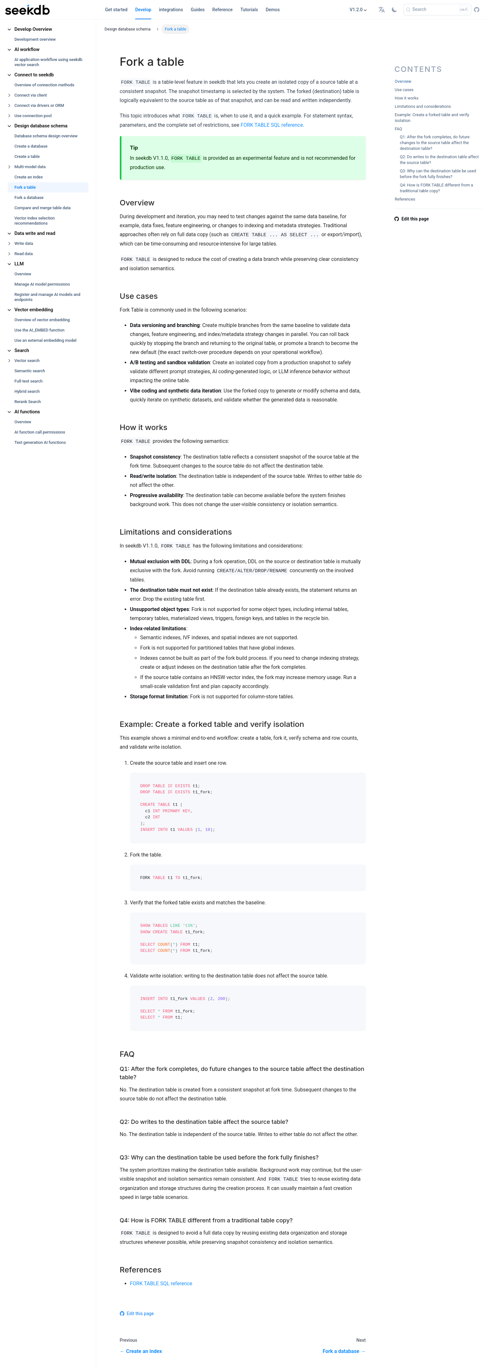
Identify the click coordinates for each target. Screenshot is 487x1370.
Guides (197, 9)
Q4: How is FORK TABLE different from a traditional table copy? (436, 188)
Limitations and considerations (423, 106)
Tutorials (249, 9)
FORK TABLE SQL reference (272, 125)
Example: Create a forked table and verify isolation (432, 117)
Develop (143, 9)
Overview (403, 81)
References (405, 199)
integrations (171, 9)
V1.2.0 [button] (356, 9)
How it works (406, 98)
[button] (382, 9)
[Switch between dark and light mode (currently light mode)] (394, 9)
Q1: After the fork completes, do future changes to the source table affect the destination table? (435, 142)
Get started (116, 9)
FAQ (398, 128)
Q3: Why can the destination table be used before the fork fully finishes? (438, 173)
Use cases (404, 89)
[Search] (437, 9)
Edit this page (137, 1313)
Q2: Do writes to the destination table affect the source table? (439, 159)
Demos (273, 9)
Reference (222, 9)
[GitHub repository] (476, 9)
